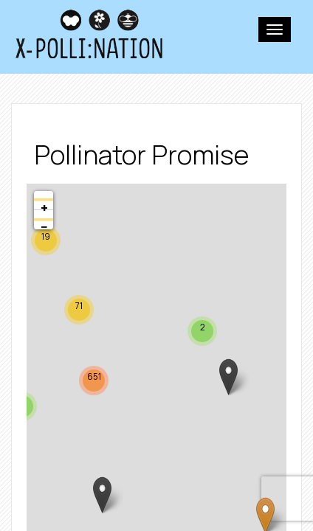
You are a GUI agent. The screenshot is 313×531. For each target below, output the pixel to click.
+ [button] (44, 204)
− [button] (44, 223)
